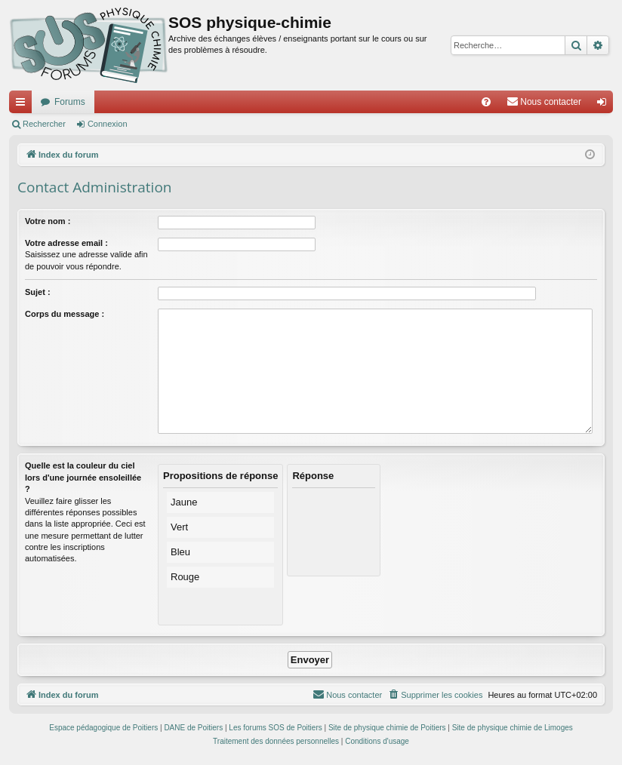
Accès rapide (23, 105)
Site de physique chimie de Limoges (512, 728)
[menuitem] (486, 102)
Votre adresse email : (66, 242)
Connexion (108, 123)
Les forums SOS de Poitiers (275, 728)
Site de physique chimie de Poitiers (387, 728)
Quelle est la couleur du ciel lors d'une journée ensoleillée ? (83, 477)
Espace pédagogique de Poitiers (103, 728)
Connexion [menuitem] (605, 105)
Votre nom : (47, 221)
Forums (69, 102)
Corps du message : (64, 313)
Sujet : (38, 291)
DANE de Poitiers (193, 728)
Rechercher (44, 123)
